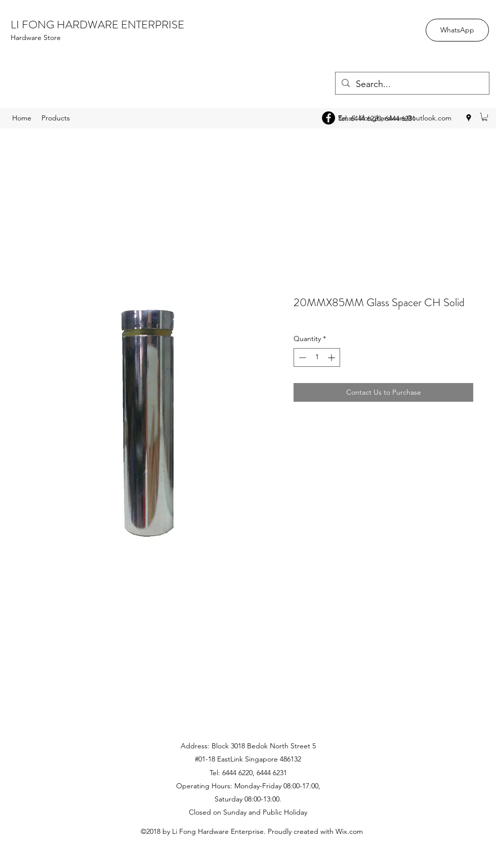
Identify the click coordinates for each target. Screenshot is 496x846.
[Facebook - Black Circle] (328, 117)
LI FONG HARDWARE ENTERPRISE (97, 24)
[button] (484, 117)
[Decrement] (301, 357)
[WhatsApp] (457, 30)
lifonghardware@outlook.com (405, 117)
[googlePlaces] (469, 118)
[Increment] (332, 357)
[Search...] (412, 84)
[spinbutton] (317, 357)
